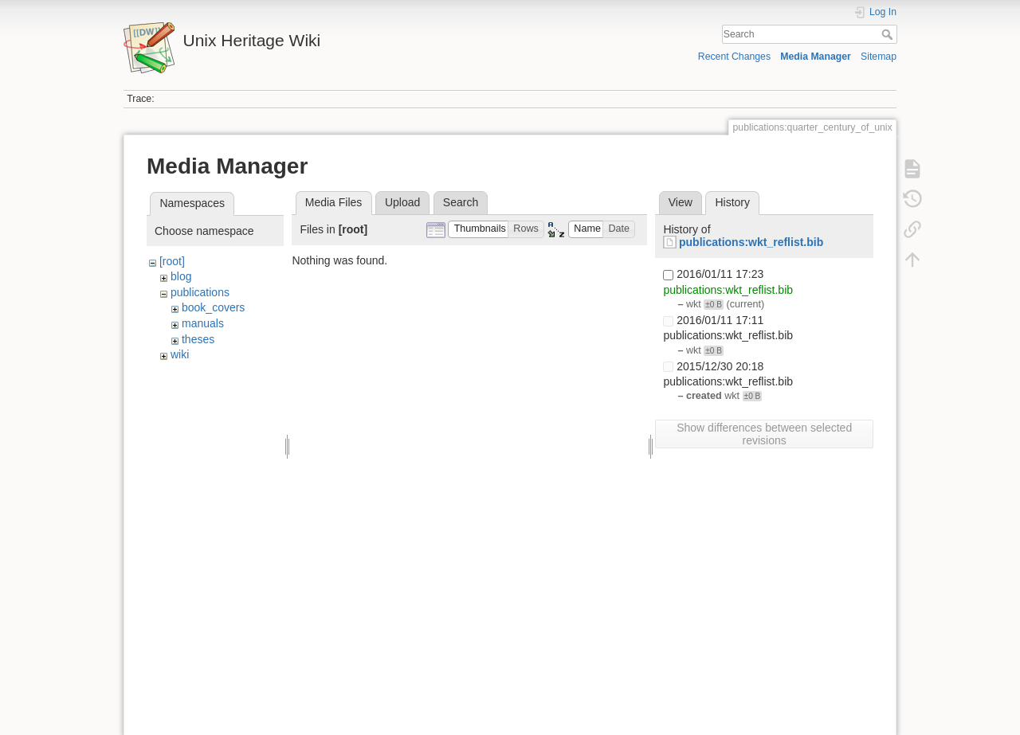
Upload (402, 202)
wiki (180, 354)
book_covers (213, 307)
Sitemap (878, 56)
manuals (203, 323)
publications (200, 292)
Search (888, 34)
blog (181, 276)
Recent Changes (734, 56)
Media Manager (815, 56)
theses (198, 339)
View (680, 202)
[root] (172, 261)
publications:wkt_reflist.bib (751, 242)
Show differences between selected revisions (764, 434)
